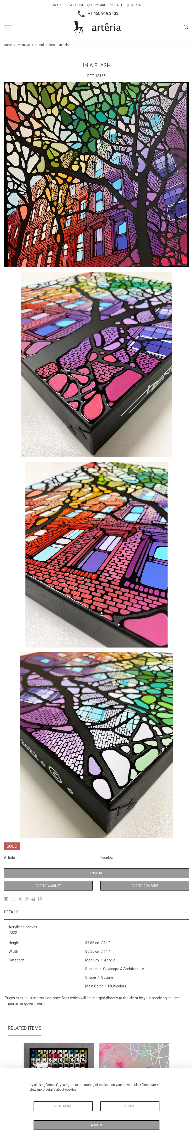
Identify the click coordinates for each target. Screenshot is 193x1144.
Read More (63, 1106)
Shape (90, 977)
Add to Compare (144, 886)
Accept (97, 1125)
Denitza (106, 858)
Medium (92, 960)
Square (107, 977)
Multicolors (47, 45)
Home (8, 45)
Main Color (25, 45)
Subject (91, 969)
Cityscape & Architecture (123, 969)
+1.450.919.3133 (97, 14)
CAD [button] (55, 5)
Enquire (96, 873)
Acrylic (109, 960)
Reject (130, 1106)
